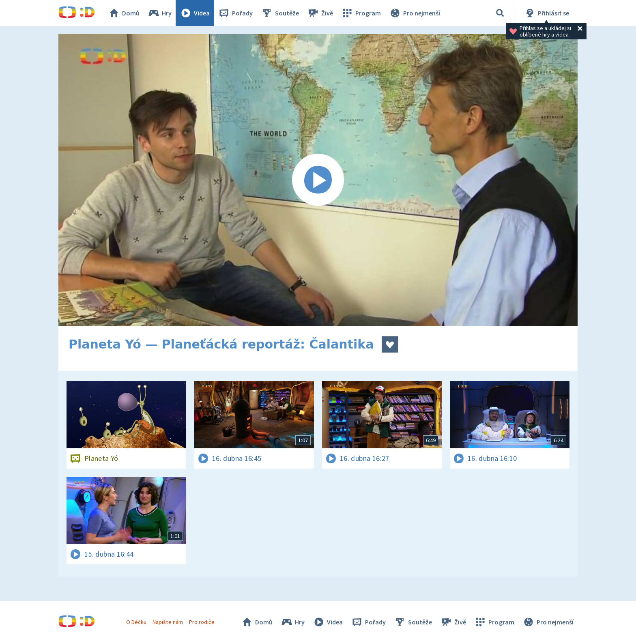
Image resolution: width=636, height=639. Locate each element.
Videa (195, 13)
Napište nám (168, 622)
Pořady (235, 13)
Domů (124, 13)
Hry (160, 13)
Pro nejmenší (414, 13)
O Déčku (136, 622)
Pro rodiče (202, 622)
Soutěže (280, 13)
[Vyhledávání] (500, 13)
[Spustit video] (318, 180)
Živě (320, 13)
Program (361, 13)
